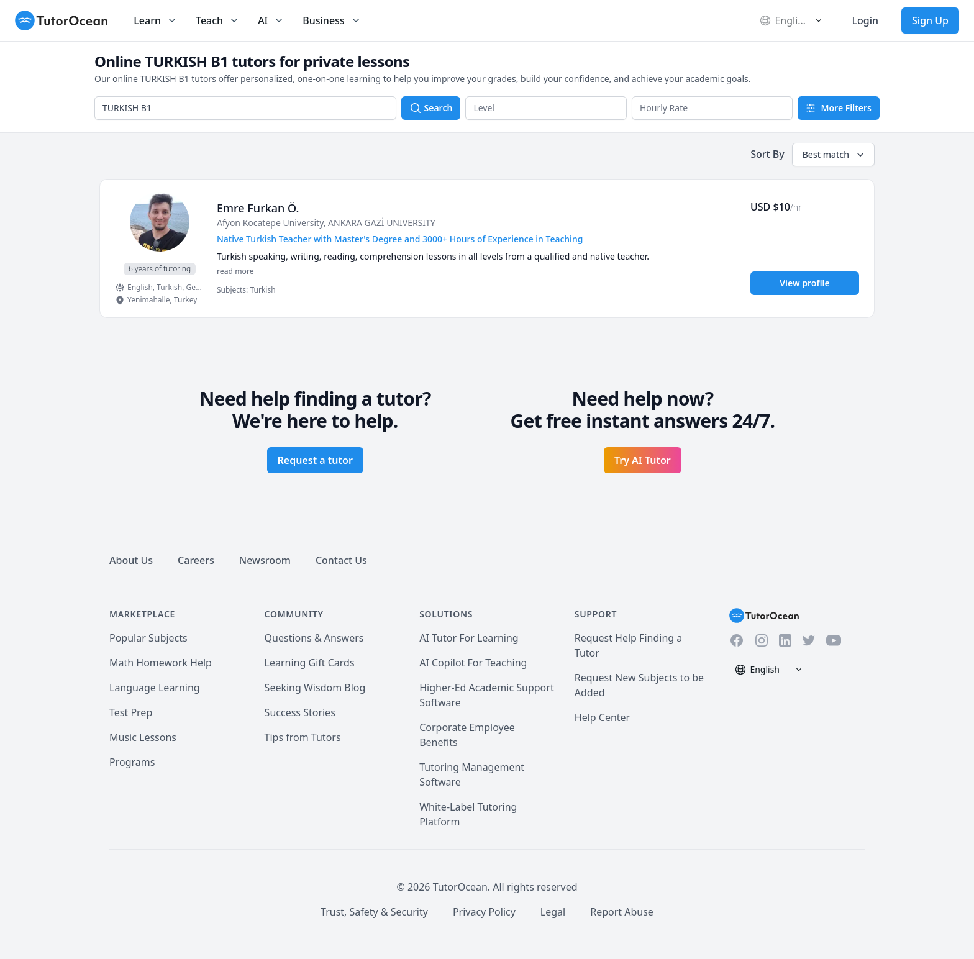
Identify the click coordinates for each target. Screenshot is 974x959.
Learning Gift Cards (310, 663)
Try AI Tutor (642, 460)
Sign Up (930, 20)
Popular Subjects (148, 638)
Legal (552, 912)
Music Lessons (142, 737)
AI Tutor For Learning (469, 638)
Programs (132, 762)
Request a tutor (315, 460)
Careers (196, 560)
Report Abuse (621, 912)
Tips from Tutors (303, 737)
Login (865, 20)
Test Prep (130, 712)
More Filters (839, 108)
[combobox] (245, 108)
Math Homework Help (160, 663)
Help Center (602, 717)
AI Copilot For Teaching (473, 663)
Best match (835, 154)
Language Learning (154, 687)
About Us (131, 560)
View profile (804, 283)
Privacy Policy (484, 912)
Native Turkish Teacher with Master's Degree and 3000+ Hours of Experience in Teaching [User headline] (400, 239)
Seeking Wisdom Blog (315, 687)
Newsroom (265, 560)
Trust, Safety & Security (374, 912)
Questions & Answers (314, 638)
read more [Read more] (235, 271)
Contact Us (341, 560)
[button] (546, 108)
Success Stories (300, 712)
